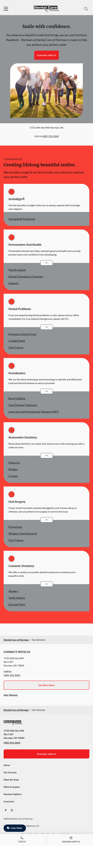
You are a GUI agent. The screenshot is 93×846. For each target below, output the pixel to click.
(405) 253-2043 (50, 136)
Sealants (13, 283)
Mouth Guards (17, 270)
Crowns (13, 476)
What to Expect (12, 787)
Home (7, 765)
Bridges (13, 469)
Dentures (14, 462)
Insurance (9, 801)
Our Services (10, 772)
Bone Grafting (16, 398)
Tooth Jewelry (16, 597)
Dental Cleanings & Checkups (25, 276)
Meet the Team (11, 779)
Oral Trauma (15, 347)
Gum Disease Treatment (22, 405)
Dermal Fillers (16, 604)
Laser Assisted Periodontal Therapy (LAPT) (33, 411)
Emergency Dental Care (22, 334)
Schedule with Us (46, 55)
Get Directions (46, 685)
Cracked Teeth (16, 340)
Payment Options (13, 794)
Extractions (15, 527)
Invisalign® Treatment (21, 219)
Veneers (13, 591)
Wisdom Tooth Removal (22, 533)
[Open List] (46, 262)
